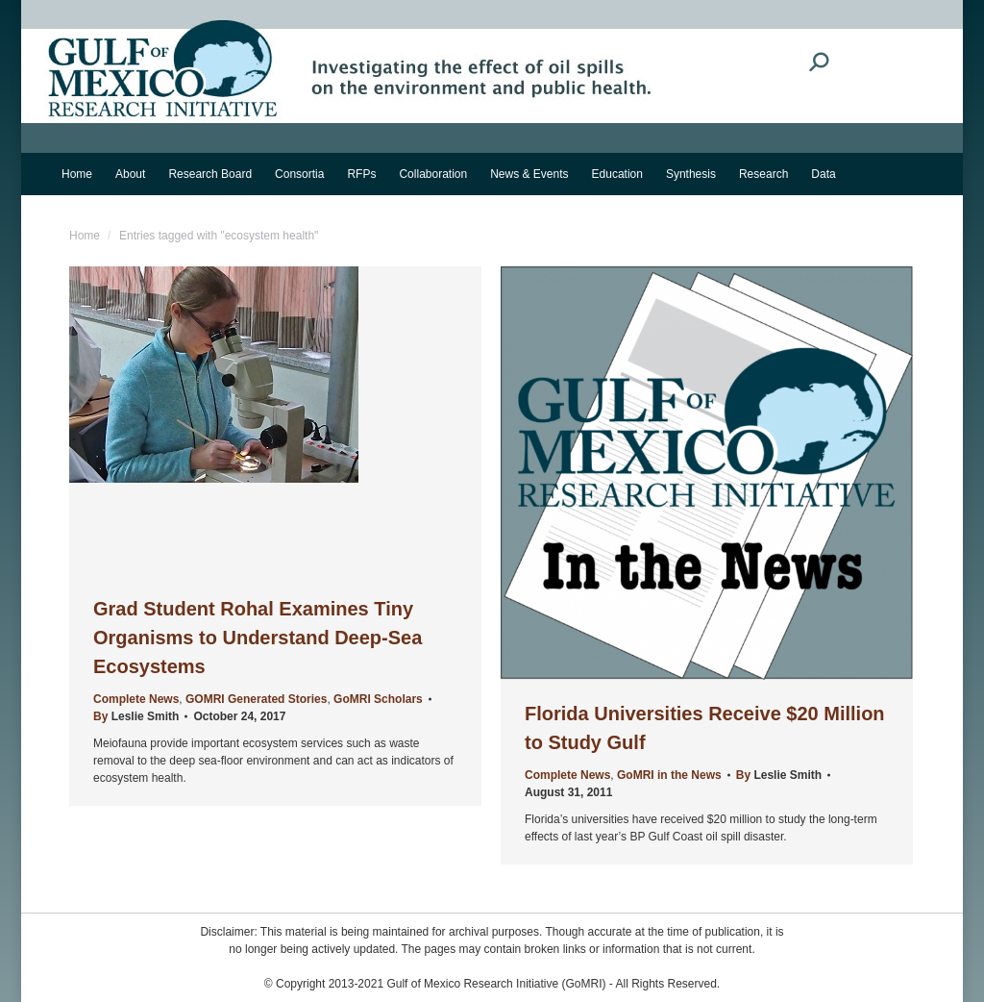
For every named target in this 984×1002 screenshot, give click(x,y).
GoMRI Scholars (378, 699)
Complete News (136, 699)
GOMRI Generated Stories (256, 699)
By (136, 716)
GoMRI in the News (669, 775)
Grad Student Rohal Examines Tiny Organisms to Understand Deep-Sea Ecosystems (257, 637)
